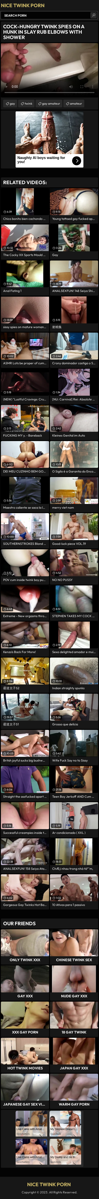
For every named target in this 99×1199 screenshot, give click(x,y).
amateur (76, 104)
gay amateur (51, 104)
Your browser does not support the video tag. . (49, 70)
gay (12, 104)
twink (28, 104)
